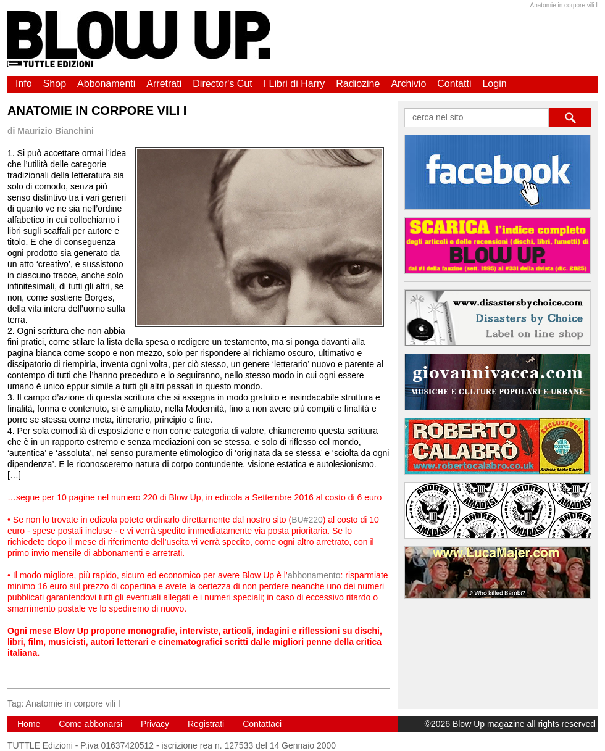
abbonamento (314, 575)
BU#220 (307, 520)
